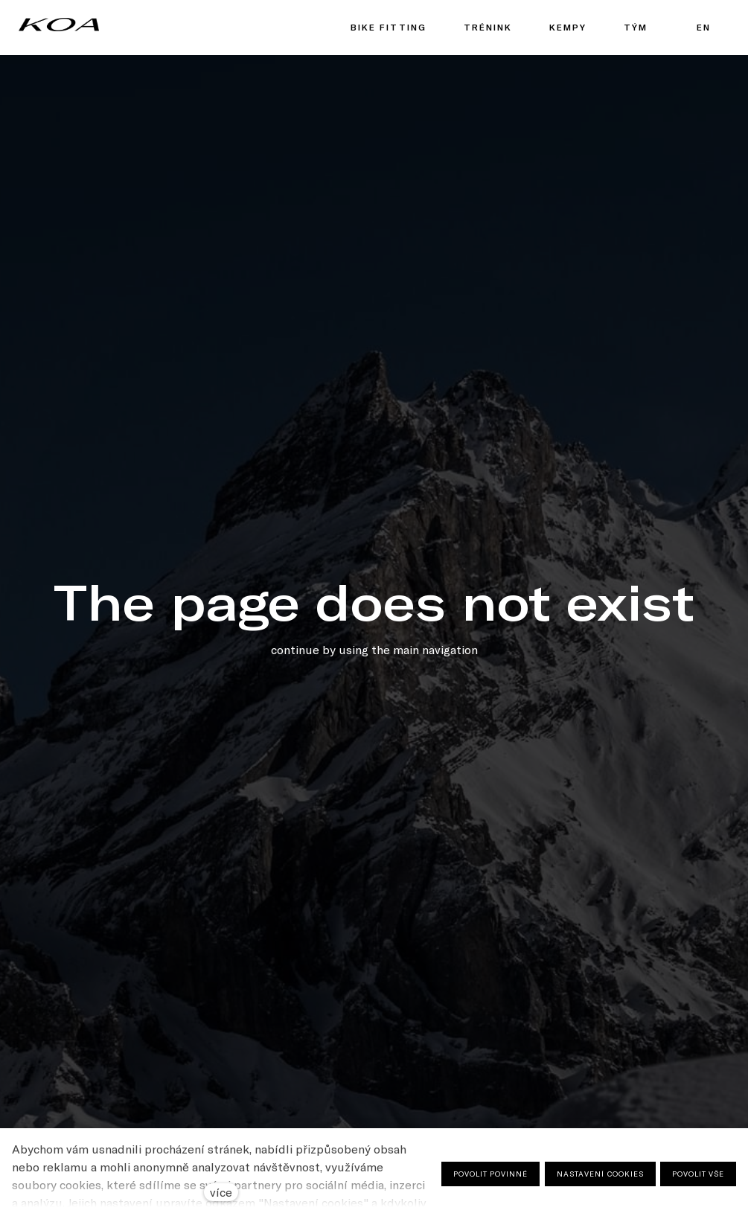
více (221, 1192)
